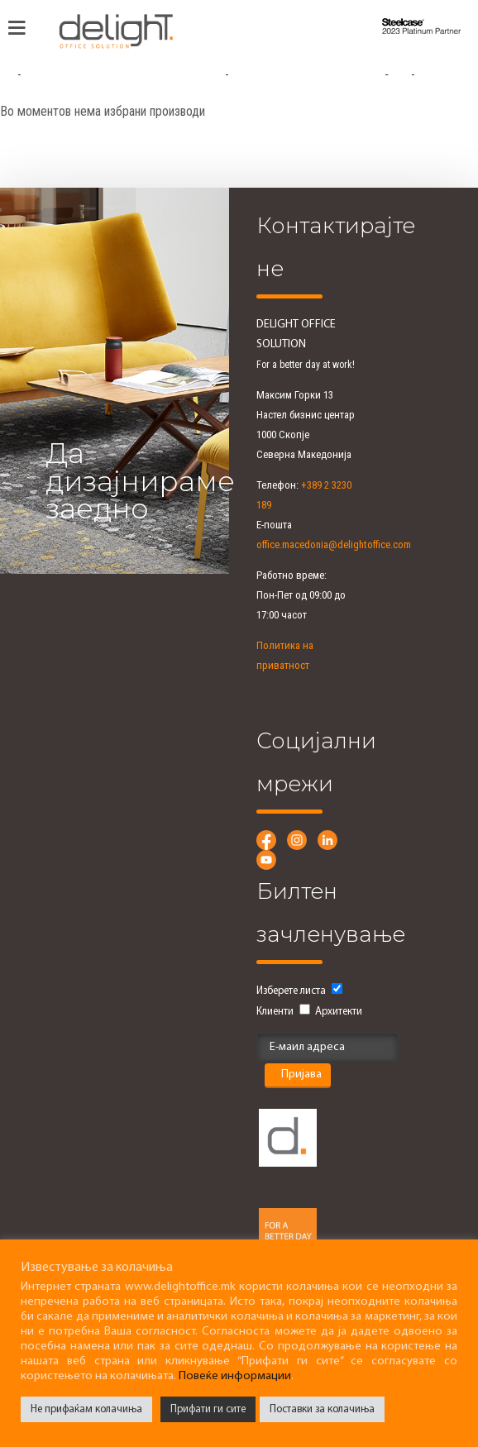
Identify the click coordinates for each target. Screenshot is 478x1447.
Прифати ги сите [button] (208, 1409)
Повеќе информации (235, 1376)
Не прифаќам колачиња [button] (86, 1409)
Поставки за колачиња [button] (322, 1409)
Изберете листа (291, 991)
